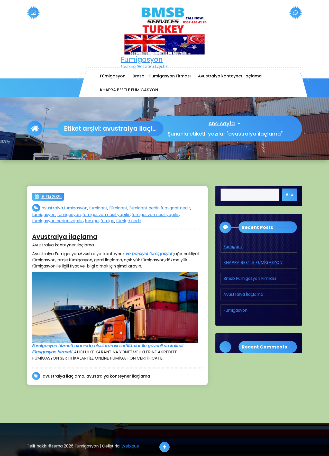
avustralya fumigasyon (64, 208)
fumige (92, 221)
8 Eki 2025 (48, 197)
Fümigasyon (112, 76)
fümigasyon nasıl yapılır (106, 215)
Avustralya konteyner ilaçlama (230, 76)
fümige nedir (128, 221)
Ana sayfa (222, 123)
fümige (107, 221)
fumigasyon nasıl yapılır (155, 215)
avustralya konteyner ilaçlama (118, 376)
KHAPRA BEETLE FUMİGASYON (129, 90)
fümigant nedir (175, 208)
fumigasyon (44, 215)
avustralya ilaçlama (63, 376)
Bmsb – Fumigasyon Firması (162, 76)
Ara (289, 195)
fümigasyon (69, 215)
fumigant (98, 208)
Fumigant (232, 246)
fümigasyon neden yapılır (57, 221)
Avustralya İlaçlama (64, 237)
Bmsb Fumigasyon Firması (249, 278)
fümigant (118, 208)
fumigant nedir (144, 208)
